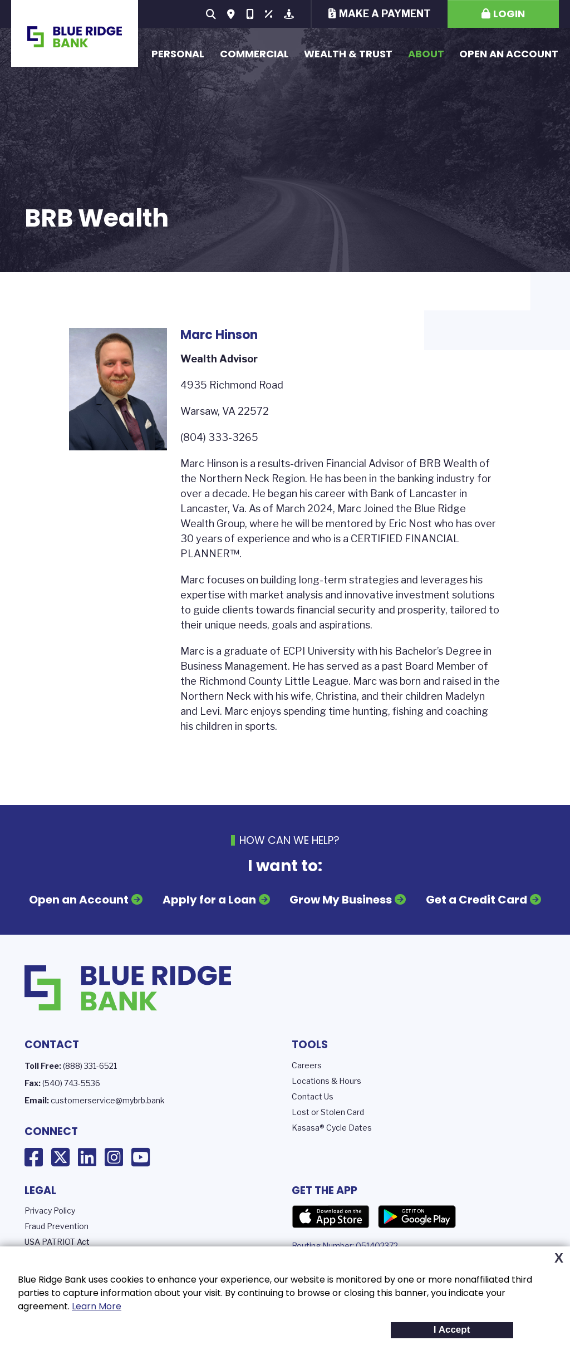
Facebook (33, 1157)
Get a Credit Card (476, 899)
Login (509, 14)
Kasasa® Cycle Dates (332, 1127)
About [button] (426, 54)
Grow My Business (340, 899)
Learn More (96, 1306)
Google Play (417, 1217)
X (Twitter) (60, 1157)
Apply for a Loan (209, 899)
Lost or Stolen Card (328, 1112)
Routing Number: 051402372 (345, 1245)
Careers (307, 1065)
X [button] (558, 1258)
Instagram (114, 1157)
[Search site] (211, 14)
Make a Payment (385, 13)
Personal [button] (177, 54)
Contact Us (312, 1096)
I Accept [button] (452, 1329)
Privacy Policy (49, 1210)
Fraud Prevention (56, 1226)
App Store (331, 1217)
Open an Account (508, 54)
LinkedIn (87, 1157)
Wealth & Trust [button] (348, 54)
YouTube (140, 1157)
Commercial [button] (254, 54)
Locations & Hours (326, 1081)
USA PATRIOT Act (57, 1241)
